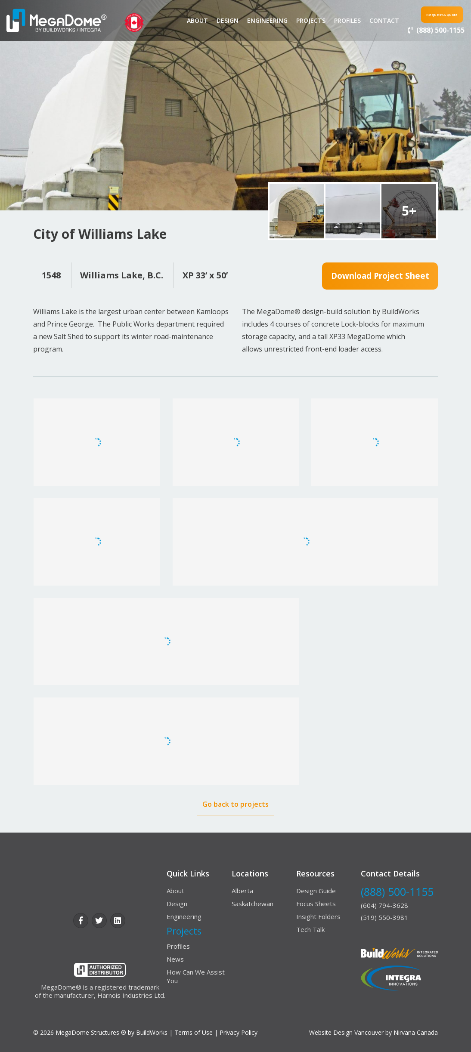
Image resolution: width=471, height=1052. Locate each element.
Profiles (338, 20)
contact (375, 20)
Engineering (258, 20)
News (175, 959)
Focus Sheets (316, 903)
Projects (301, 20)
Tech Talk (310, 929)
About (188, 20)
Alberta (242, 890)
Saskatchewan (252, 903)
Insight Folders (318, 916)
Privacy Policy (238, 1032)
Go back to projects (235, 804)
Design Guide (316, 890)
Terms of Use (193, 1032)
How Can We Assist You (196, 976)
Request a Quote (431, 13)
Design (218, 20)
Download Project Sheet (380, 276)
